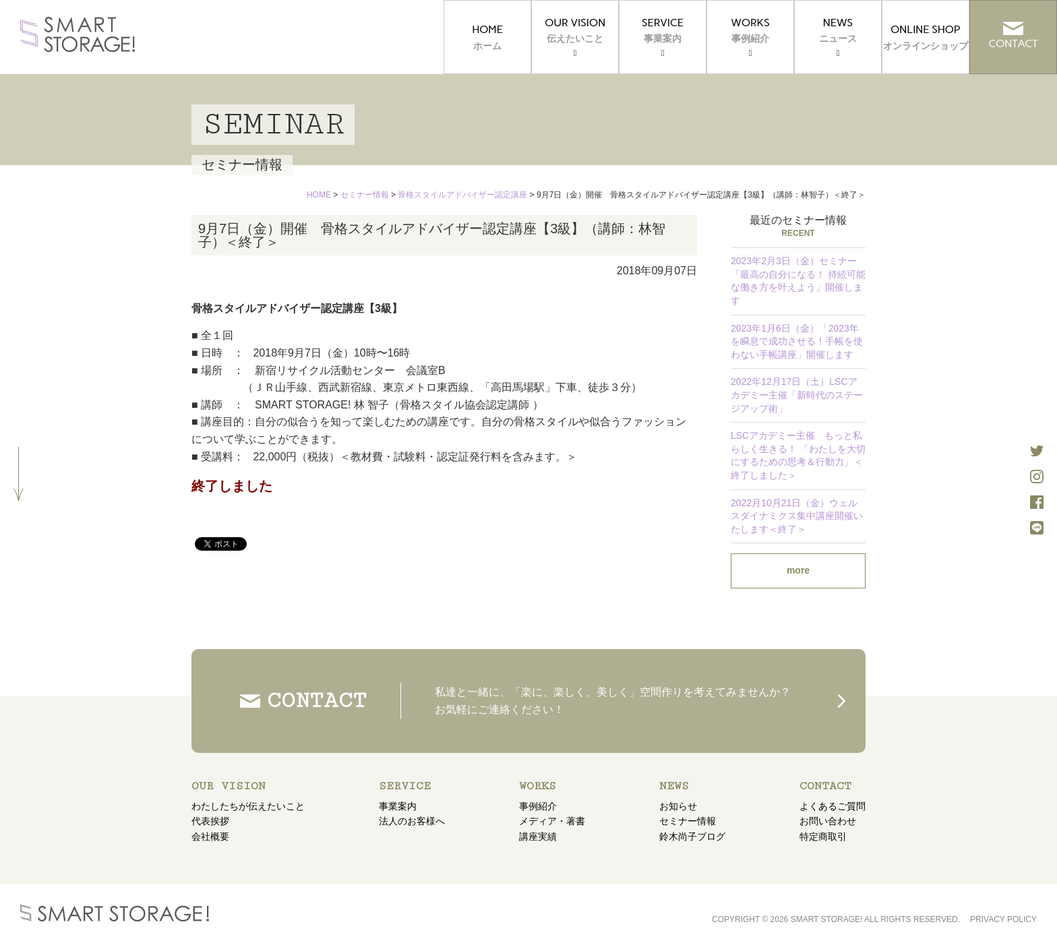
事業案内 (398, 806)
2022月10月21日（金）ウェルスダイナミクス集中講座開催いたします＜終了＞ (797, 515)
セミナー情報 (687, 821)
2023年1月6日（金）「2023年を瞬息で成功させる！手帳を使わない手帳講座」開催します (797, 341)
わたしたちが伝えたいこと (248, 806)
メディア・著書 (552, 821)
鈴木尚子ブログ (692, 836)
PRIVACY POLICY (1003, 919)
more (798, 570)
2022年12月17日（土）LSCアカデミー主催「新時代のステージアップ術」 (797, 394)
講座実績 (538, 836)
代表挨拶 (210, 821)
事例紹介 (538, 806)
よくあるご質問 (832, 806)
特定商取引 (823, 836)
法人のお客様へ (412, 821)
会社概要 (210, 836)
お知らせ (678, 806)
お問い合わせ (827, 821)
